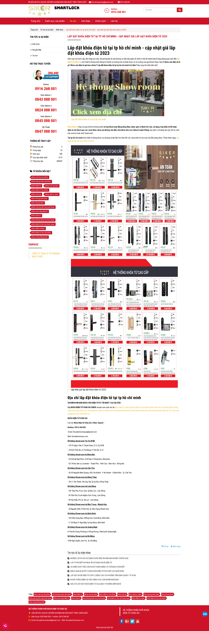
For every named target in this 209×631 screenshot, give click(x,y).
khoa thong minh (151, 410)
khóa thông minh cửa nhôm (41, 181)
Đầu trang (175, 546)
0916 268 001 (46, 88)
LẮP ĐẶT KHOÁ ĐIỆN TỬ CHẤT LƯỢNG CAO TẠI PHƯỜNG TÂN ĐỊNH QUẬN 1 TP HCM (102, 575)
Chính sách (100, 21)
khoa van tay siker (87, 410)
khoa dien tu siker (101, 410)
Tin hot (35, 55)
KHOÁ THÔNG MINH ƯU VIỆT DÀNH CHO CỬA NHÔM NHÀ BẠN (93, 579)
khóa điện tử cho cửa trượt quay (43, 224)
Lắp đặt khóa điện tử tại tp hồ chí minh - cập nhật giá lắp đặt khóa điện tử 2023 (96, 30)
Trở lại (164, 546)
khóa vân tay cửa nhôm (159, 407)
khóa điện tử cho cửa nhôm (41, 233)
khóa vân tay (36, 194)
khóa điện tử (36, 186)
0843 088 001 (46, 99)
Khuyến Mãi (36, 50)
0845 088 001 (46, 120)
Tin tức (73, 21)
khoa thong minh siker (117, 410)
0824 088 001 (46, 110)
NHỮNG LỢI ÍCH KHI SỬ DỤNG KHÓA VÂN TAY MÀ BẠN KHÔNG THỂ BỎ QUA (98, 558)
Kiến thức (59, 30)
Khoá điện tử (73, 127)
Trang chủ (35, 21)
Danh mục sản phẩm (55, 21)
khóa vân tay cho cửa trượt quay (43, 207)
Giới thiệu (85, 21)
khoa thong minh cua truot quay (43, 220)
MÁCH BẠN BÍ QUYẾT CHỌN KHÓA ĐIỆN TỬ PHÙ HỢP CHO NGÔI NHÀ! (96, 571)
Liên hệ (114, 21)
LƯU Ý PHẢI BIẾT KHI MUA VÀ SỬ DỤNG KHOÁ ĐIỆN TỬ (90, 562)
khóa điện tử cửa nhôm (141, 407)
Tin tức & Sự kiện (46, 30)
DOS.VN (110, 627)
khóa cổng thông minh (135, 410)
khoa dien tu (36, 216)
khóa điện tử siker (38, 228)
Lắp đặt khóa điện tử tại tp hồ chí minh (88, 119)
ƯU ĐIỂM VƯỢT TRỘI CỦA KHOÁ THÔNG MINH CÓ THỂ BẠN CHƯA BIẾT (96, 567)
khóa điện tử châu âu (122, 407)
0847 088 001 (46, 131)
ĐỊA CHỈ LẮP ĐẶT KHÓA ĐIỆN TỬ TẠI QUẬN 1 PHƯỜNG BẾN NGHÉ (94, 584)
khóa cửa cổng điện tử (80, 414)
